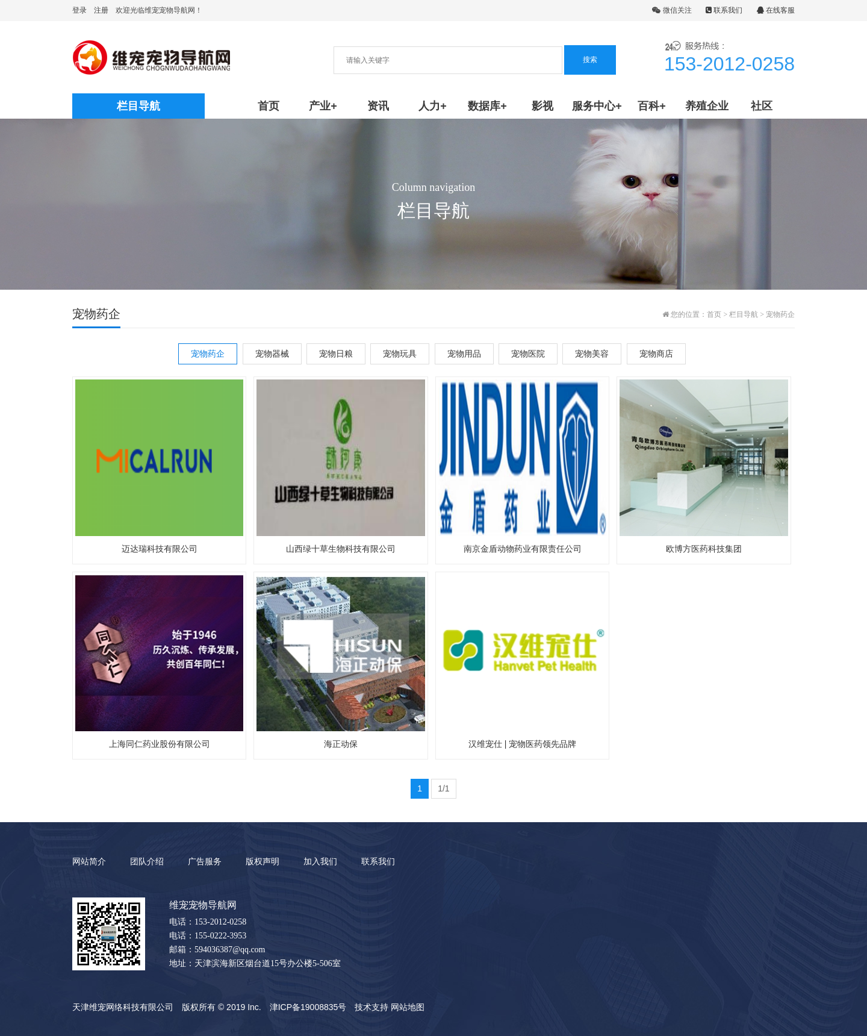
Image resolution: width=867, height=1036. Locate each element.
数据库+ (487, 106)
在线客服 (776, 10)
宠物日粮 (336, 353)
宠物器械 (272, 353)
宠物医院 (528, 353)
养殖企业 (707, 106)
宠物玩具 (400, 353)
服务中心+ (597, 106)
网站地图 (407, 1007)
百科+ (652, 106)
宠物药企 (780, 314)
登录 (79, 10)
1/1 (443, 788)
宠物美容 (592, 353)
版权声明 (262, 861)
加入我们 (320, 861)
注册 (101, 10)
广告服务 (205, 861)
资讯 (378, 106)
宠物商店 (656, 353)
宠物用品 (464, 353)
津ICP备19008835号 (308, 1007)
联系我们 (724, 10)
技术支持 (371, 1007)
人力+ (432, 106)
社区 (761, 106)
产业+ (323, 106)
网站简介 (89, 861)
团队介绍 (147, 861)
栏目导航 (743, 314)
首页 (268, 106)
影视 (542, 106)
